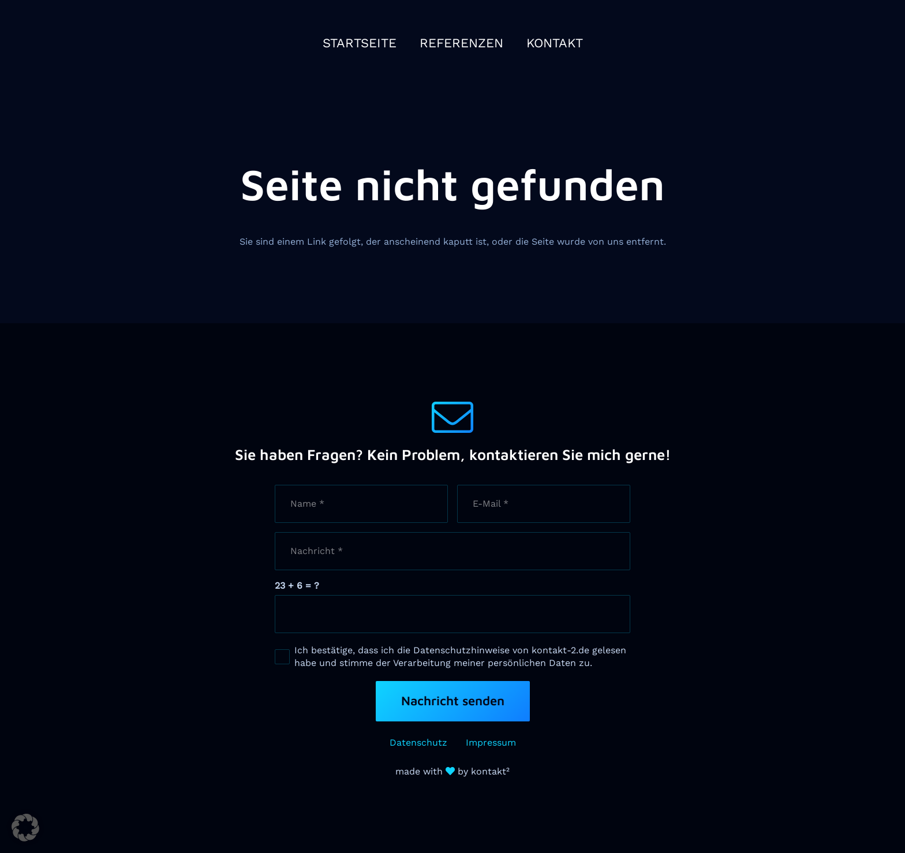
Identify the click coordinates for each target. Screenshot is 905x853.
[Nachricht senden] (453, 701)
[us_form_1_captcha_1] (452, 614)
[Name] (361, 504)
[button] (25, 827)
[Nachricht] (452, 551)
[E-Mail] (543, 504)
